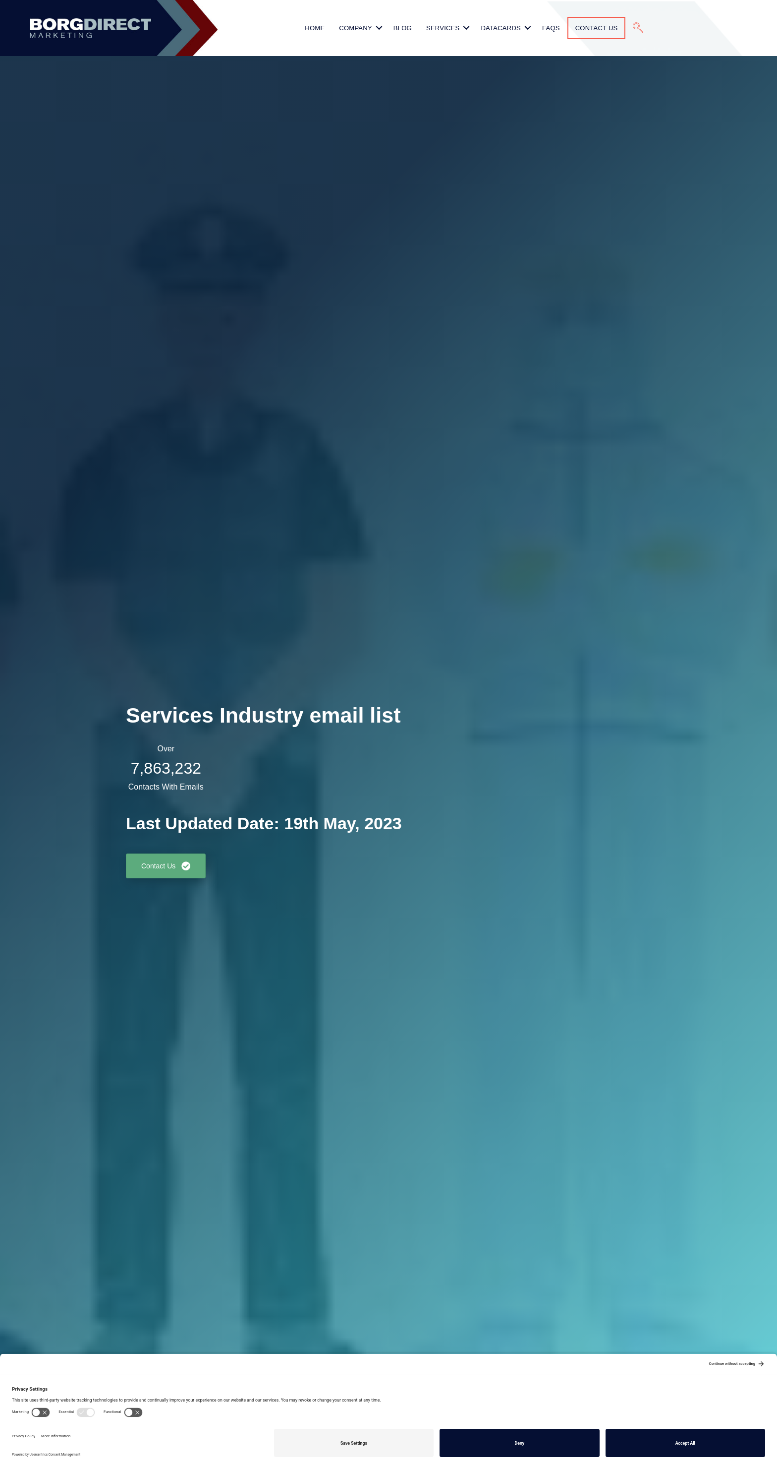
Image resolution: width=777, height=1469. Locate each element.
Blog (402, 28)
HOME (315, 28)
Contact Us (596, 28)
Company (355, 28)
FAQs (551, 28)
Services (443, 28)
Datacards (501, 28)
